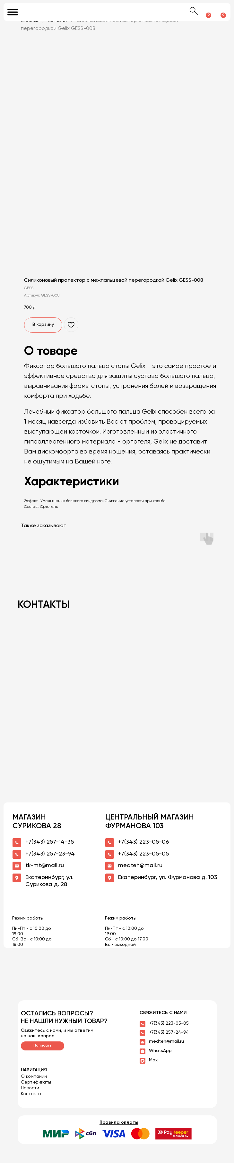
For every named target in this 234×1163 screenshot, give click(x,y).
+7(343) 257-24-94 (169, 1032)
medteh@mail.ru (166, 1041)
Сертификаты (36, 1082)
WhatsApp (160, 1051)
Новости (30, 1088)
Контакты (31, 1094)
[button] (117, 1134)
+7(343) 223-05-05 (169, 1023)
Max (153, 1060)
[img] (117, 12)
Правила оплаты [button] (119, 1122)
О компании (34, 1076)
